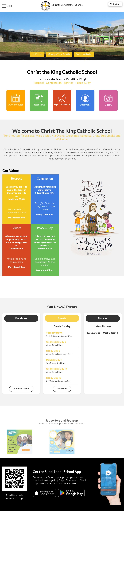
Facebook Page (21, 392)
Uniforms (37, 54)
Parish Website (83, 54)
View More (62, 392)
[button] (115, 4)
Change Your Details (59, 54)
